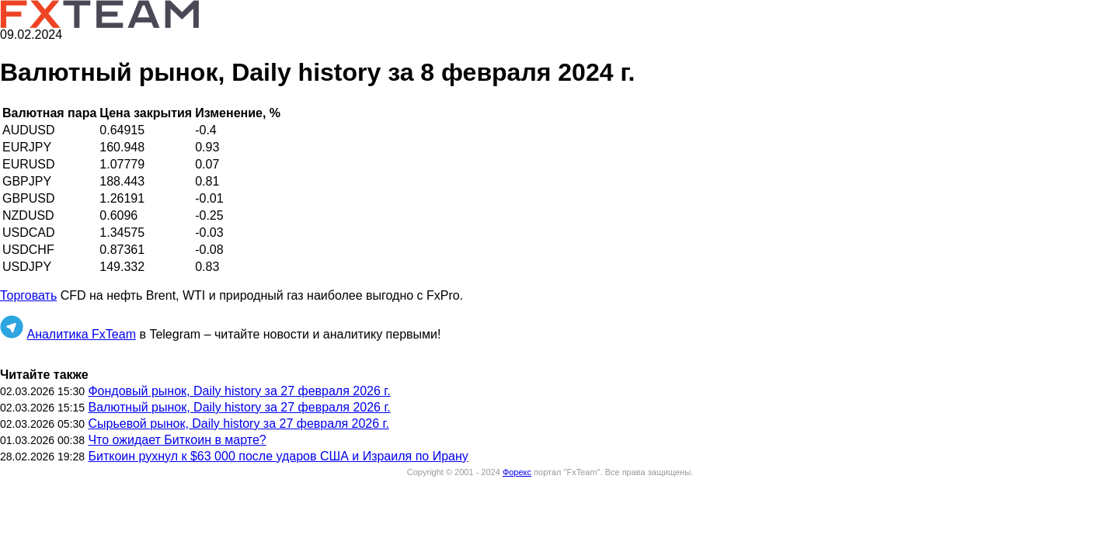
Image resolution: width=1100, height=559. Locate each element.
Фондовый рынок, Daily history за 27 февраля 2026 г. (239, 391)
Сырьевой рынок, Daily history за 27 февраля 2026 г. (238, 423)
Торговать (28, 295)
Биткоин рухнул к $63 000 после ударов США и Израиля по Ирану (278, 456)
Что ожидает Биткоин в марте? (177, 439)
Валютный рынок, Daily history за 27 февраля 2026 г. (239, 407)
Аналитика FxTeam (81, 334)
